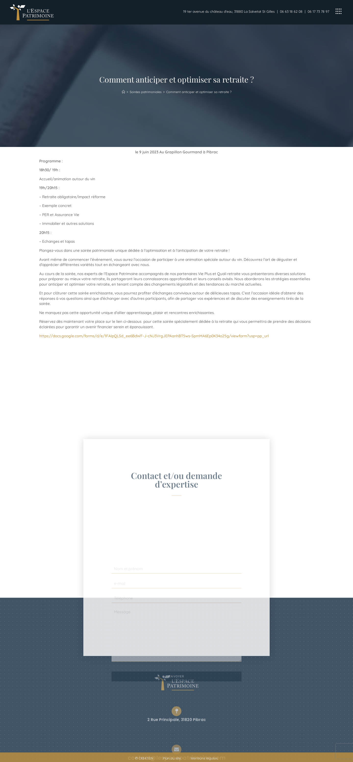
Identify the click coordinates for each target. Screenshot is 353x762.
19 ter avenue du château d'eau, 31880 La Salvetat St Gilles (229, 11)
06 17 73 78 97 (318, 11)
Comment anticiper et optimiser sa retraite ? (198, 92)
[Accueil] (123, 92)
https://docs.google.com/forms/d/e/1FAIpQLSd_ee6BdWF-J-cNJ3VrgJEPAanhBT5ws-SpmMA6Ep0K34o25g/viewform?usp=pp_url (154, 336)
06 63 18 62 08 (291, 11)
